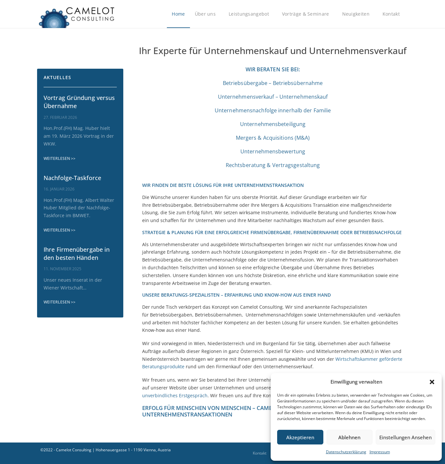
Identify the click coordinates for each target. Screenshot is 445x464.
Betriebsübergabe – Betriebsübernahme (273, 83)
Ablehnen (349, 437)
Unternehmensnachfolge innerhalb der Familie (273, 110)
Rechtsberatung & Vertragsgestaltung (273, 165)
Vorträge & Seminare (307, 14)
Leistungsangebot (250, 14)
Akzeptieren (300, 437)
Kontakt (393, 14)
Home (178, 14)
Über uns (207, 14)
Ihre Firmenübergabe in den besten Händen (77, 253)
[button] (432, 382)
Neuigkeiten (357, 14)
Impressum (380, 452)
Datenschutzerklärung (346, 452)
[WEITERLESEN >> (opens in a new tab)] (59, 158)
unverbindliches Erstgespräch (175, 395)
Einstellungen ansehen (405, 437)
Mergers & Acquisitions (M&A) (273, 137)
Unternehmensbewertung (272, 151)
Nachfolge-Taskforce (72, 178)
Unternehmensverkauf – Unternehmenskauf (273, 96)
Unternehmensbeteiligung (272, 124)
